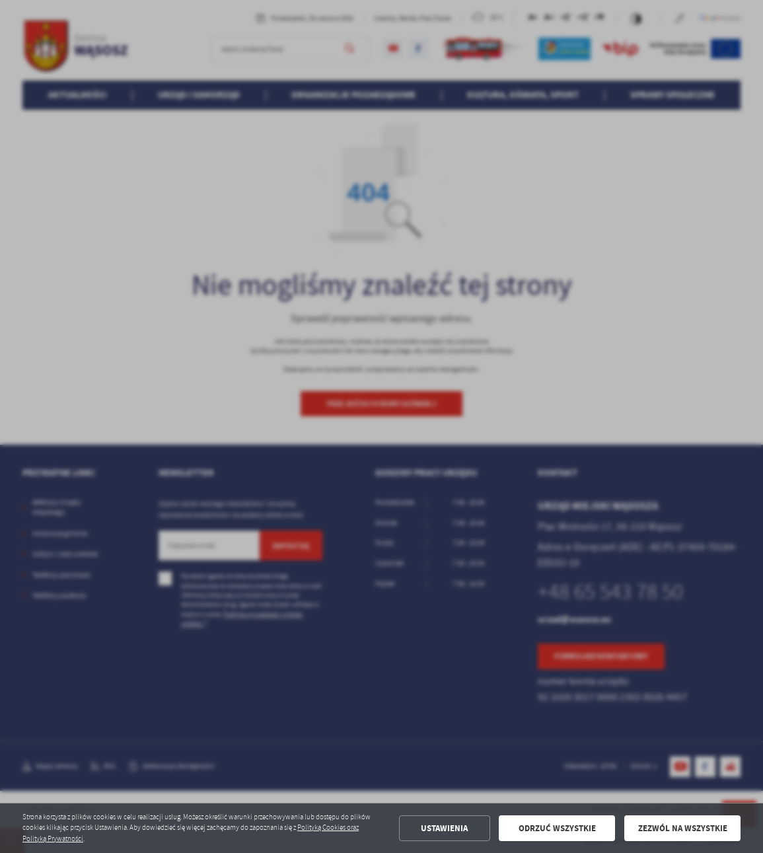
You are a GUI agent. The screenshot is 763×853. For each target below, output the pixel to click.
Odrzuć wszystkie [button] (557, 828)
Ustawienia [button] (444, 828)
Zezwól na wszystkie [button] (682, 828)
